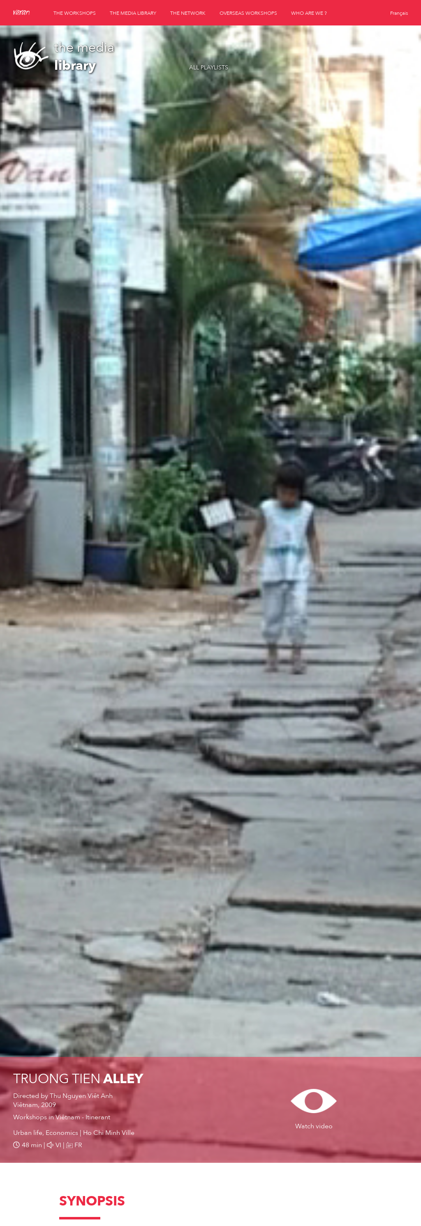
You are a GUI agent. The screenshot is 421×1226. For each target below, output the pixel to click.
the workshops (74, 13)
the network (188, 13)
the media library (133, 13)
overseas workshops (248, 13)
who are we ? (309, 13)
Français (399, 13)
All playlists (208, 67)
